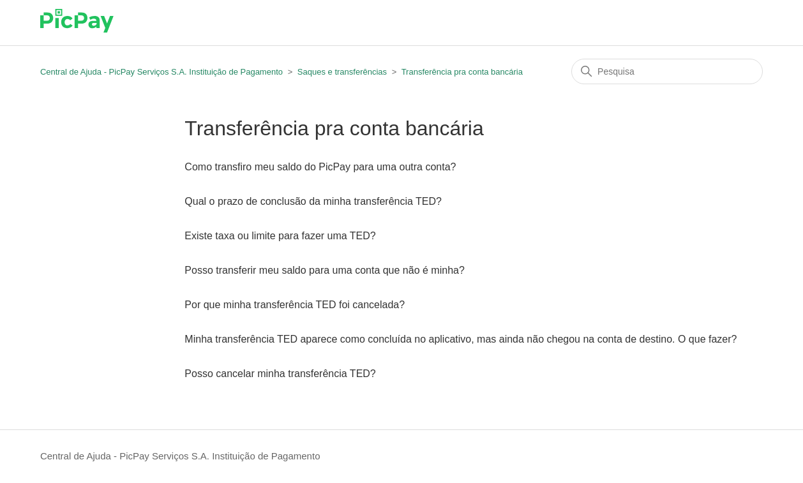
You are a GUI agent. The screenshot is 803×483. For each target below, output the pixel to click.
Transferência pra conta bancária (462, 72)
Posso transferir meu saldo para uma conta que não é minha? (324, 270)
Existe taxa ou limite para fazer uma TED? (279, 235)
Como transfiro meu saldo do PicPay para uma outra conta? (320, 166)
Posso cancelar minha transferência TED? (279, 373)
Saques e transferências (342, 72)
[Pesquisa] (667, 71)
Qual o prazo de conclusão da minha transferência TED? (313, 201)
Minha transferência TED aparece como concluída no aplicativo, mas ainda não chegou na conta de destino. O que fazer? (460, 339)
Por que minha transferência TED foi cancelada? (294, 304)
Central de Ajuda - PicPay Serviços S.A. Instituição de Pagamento (161, 72)
